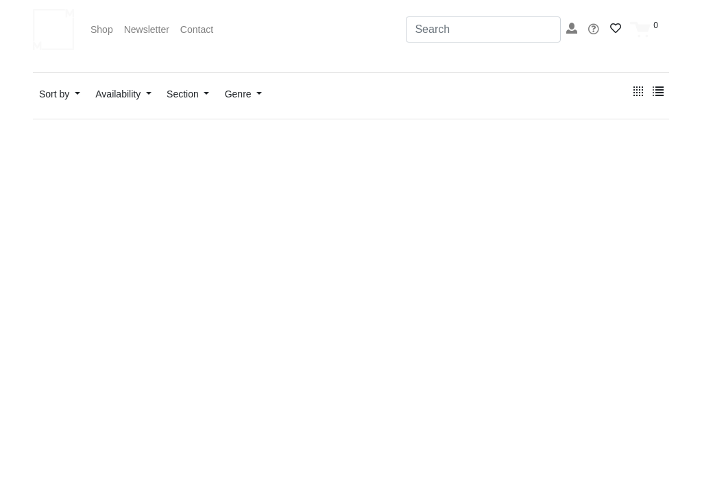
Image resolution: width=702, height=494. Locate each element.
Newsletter (146, 29)
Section (184, 94)
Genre (239, 94)
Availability (119, 94)
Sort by (55, 94)
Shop (101, 29)
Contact (196, 29)
